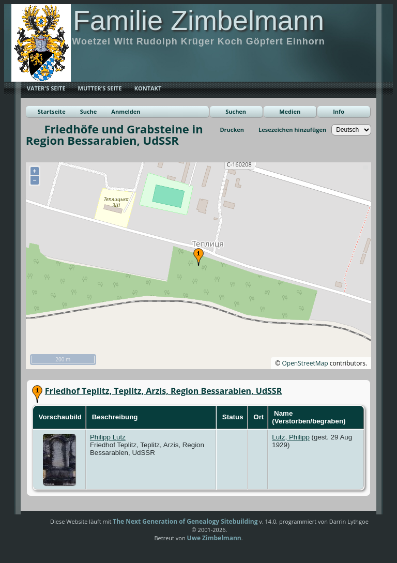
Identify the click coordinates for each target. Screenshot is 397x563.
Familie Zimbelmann (198, 20)
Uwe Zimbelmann (214, 538)
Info (338, 111)
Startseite (52, 111)
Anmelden (125, 111)
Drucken (232, 129)
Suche (88, 111)
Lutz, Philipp (291, 437)
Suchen (235, 111)
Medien (289, 111)
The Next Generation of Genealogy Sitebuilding (185, 521)
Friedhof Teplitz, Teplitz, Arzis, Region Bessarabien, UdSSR (163, 391)
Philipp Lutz (108, 437)
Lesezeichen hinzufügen (292, 129)
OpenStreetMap (305, 363)
